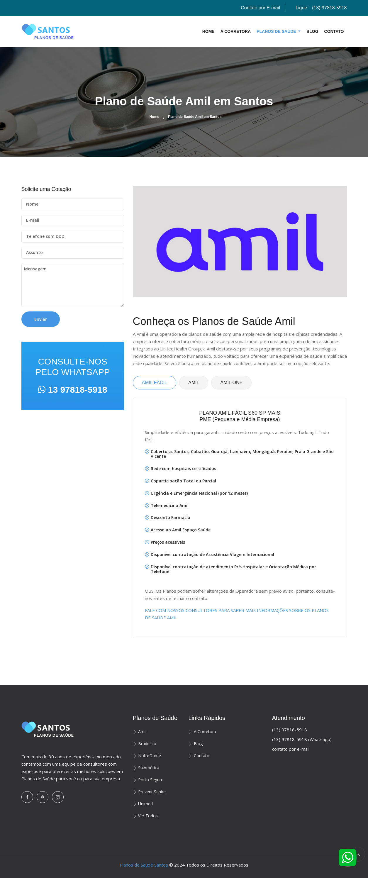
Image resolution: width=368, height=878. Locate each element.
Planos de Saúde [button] (277, 31)
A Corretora (236, 31)
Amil (142, 731)
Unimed (145, 803)
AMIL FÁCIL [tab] (154, 382)
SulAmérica (148, 767)
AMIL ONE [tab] (231, 382)
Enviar (40, 319)
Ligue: (321, 7)
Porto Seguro (151, 779)
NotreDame (149, 755)
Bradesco (147, 743)
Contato (334, 31)
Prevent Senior (152, 791)
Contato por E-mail (260, 7)
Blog (312, 31)
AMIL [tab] (193, 382)
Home (208, 31)
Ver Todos (148, 815)
